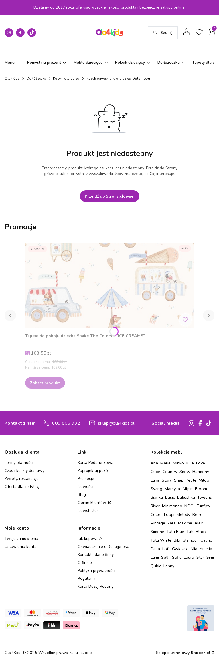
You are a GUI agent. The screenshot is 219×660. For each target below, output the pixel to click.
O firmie (85, 562)
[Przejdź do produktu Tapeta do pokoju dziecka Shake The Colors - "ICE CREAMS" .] (109, 285)
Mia (194, 549)
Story (167, 480)
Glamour (190, 540)
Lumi (155, 557)
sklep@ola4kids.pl (116, 423)
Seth (165, 557)
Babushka (186, 497)
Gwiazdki (180, 549)
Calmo (206, 540)
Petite (191, 480)
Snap (178, 480)
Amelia (206, 549)
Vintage (158, 523)
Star (200, 557)
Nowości (85, 486)
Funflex (203, 506)
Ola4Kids (12, 78)
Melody (183, 514)
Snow (184, 471)
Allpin (187, 489)
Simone (157, 531)
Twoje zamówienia (21, 538)
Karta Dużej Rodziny (95, 586)
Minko (178, 463)
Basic (170, 497)
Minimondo (172, 506)
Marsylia (172, 489)
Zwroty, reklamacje (22, 478)
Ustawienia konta (20, 546)
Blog (82, 494)
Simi (210, 557)
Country (170, 471)
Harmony (200, 471)
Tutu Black (196, 531)
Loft (166, 549)
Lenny (168, 566)
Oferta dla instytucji (22, 486)
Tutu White (161, 540)
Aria (154, 463)
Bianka (157, 497)
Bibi (177, 540)
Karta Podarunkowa (95, 462)
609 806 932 (66, 423)
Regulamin (87, 578)
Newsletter (88, 510)
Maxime (185, 523)
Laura (189, 557)
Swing (156, 489)
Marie (165, 463)
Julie (190, 463)
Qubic (156, 566)
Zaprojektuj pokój (93, 470)
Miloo (204, 480)
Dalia (155, 549)
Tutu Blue (175, 531)
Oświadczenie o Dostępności (104, 546)
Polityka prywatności (96, 570)
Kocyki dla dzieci (66, 78)
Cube (155, 471)
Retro (197, 514)
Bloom (201, 489)
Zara (171, 523)
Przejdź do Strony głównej (110, 196)
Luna (155, 480)
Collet (156, 514)
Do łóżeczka (36, 78)
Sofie (177, 557)
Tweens (204, 497)
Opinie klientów (92, 502)
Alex (198, 523)
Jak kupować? (90, 538)
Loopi (169, 514)
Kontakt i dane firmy (96, 554)
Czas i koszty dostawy (24, 470)
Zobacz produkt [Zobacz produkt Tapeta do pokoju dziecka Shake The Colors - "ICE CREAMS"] (45, 382)
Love (200, 463)
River (155, 506)
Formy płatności (19, 462)
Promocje (86, 478)
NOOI (189, 506)
